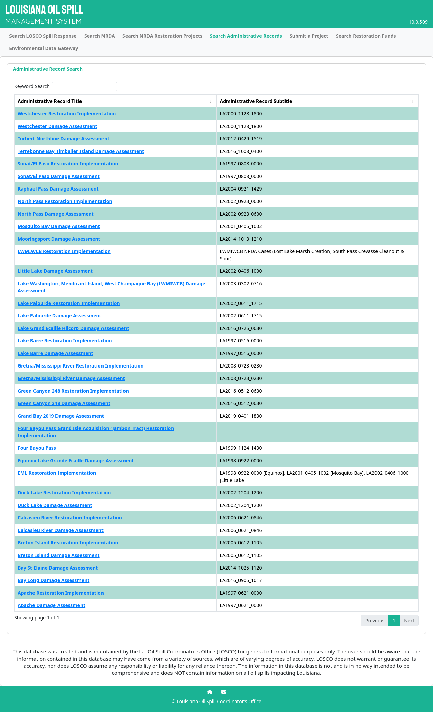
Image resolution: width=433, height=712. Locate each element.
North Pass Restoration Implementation (65, 201)
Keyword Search (32, 86)
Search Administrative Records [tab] (246, 35)
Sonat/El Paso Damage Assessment (59, 176)
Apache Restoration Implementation (61, 592)
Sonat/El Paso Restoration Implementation (68, 163)
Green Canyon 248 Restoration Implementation (73, 390)
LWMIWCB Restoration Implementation (64, 251)
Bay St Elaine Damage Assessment (58, 567)
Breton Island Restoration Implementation (68, 542)
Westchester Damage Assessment (57, 126)
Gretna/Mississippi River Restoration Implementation (81, 365)
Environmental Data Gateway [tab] (43, 48)
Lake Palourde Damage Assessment (59, 315)
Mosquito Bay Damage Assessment (59, 226)
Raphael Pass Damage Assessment (58, 188)
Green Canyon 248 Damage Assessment (64, 403)
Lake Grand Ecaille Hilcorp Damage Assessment (73, 328)
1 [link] (394, 620)
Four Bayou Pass (37, 448)
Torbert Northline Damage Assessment (63, 138)
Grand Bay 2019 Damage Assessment (61, 416)
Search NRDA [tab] (99, 35)
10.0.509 (418, 22)
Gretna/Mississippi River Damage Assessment (71, 378)
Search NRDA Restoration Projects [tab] (162, 35)
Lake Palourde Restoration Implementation (69, 303)
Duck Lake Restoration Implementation (64, 492)
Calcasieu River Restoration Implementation (70, 517)
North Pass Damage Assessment (56, 213)
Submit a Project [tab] (309, 35)
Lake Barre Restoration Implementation (65, 340)
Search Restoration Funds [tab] (366, 35)
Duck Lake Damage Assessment (55, 505)
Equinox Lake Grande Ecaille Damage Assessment (76, 460)
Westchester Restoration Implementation (67, 113)
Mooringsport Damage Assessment (59, 239)
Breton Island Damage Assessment (59, 555)
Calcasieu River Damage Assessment (61, 530)
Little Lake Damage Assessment (55, 271)
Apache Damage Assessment (51, 605)
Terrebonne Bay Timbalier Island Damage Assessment (81, 151)
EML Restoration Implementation (57, 473)
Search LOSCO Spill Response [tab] (43, 35)
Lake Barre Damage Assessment (55, 353)
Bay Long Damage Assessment (53, 580)
